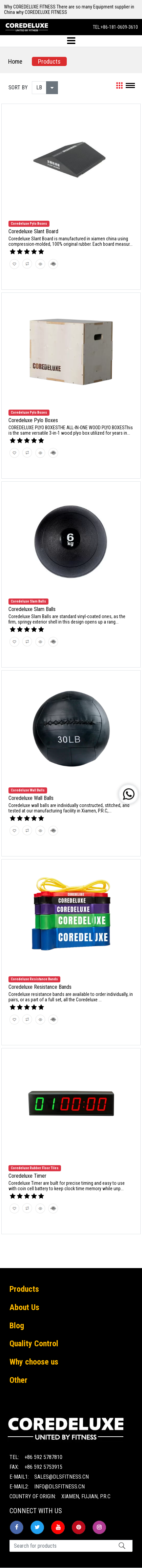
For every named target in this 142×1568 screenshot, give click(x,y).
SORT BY (18, 87)
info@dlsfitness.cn (59, 1486)
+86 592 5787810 (43, 1457)
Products (49, 61)
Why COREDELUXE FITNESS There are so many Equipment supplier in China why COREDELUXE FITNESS (69, 9)
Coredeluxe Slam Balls (32, 609)
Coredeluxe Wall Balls (31, 798)
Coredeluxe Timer (27, 1176)
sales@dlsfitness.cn (61, 1477)
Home (15, 61)
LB (39, 87)
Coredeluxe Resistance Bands (40, 987)
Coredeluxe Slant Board (33, 231)
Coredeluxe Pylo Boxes (33, 420)
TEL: (115, 27)
